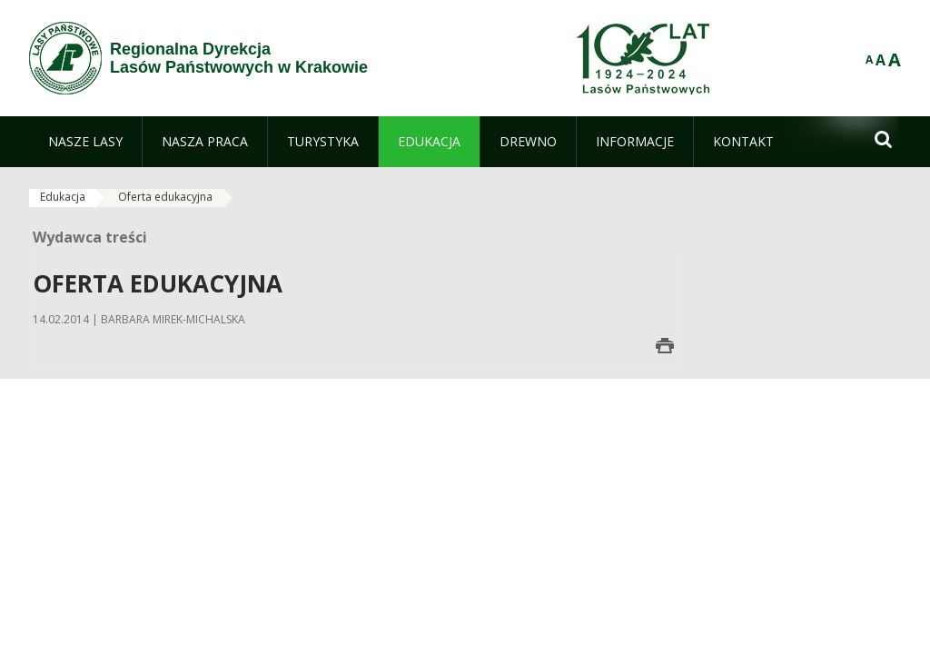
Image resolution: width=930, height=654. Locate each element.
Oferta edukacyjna (165, 196)
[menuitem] (85, 141)
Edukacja (62, 196)
